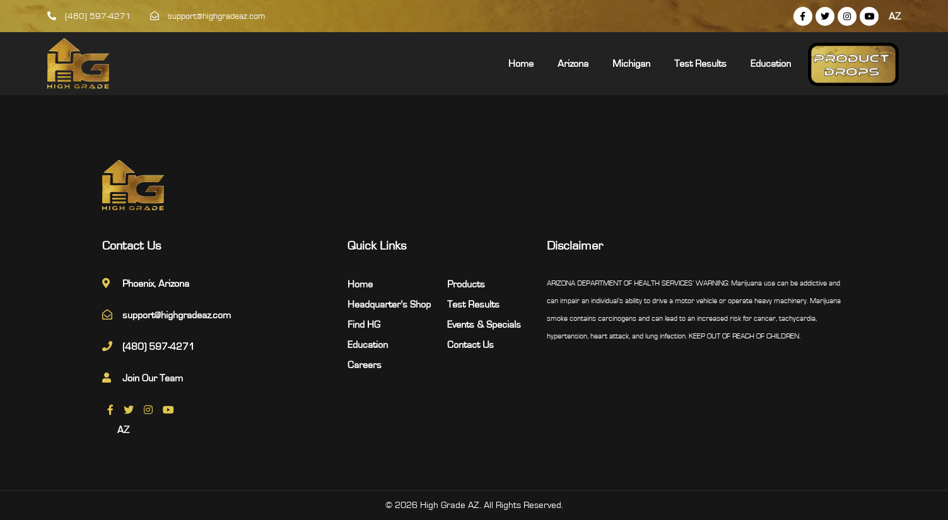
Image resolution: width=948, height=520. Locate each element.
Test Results (700, 64)
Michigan (631, 64)
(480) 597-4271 (89, 16)
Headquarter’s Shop (389, 304)
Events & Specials (484, 325)
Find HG (364, 325)
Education (771, 64)
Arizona (573, 64)
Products (466, 284)
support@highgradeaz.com (208, 16)
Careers (365, 365)
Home (521, 64)
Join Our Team (152, 378)
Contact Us (470, 345)
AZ (895, 16)
